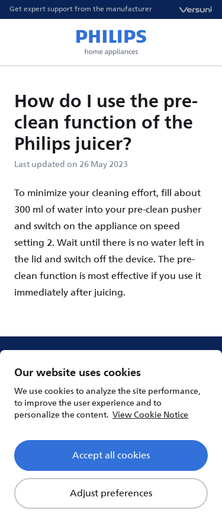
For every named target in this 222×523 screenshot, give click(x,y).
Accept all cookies (111, 455)
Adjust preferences (111, 493)
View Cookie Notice (150, 415)
